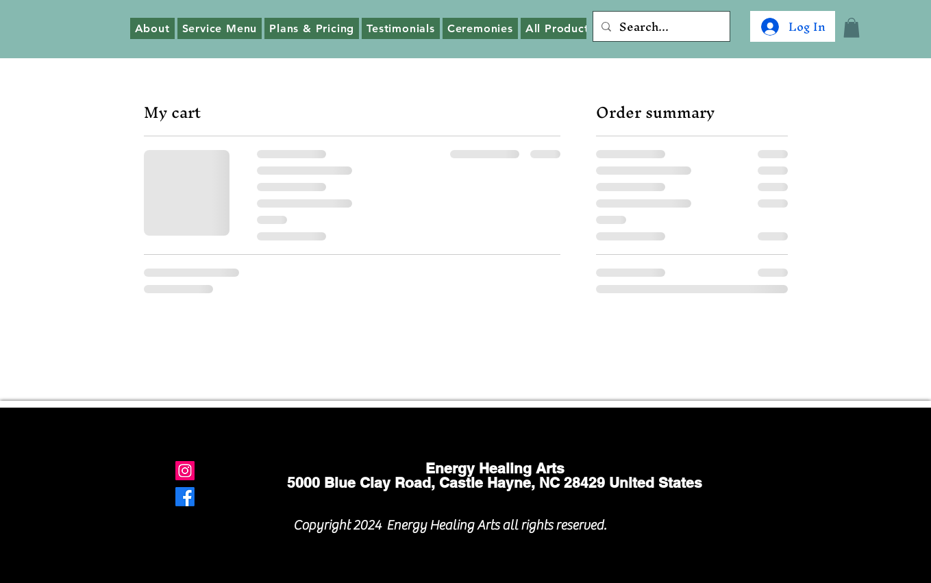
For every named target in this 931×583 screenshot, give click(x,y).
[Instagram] (185, 470)
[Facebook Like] (698, 521)
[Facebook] (185, 496)
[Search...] (660, 26)
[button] (851, 28)
